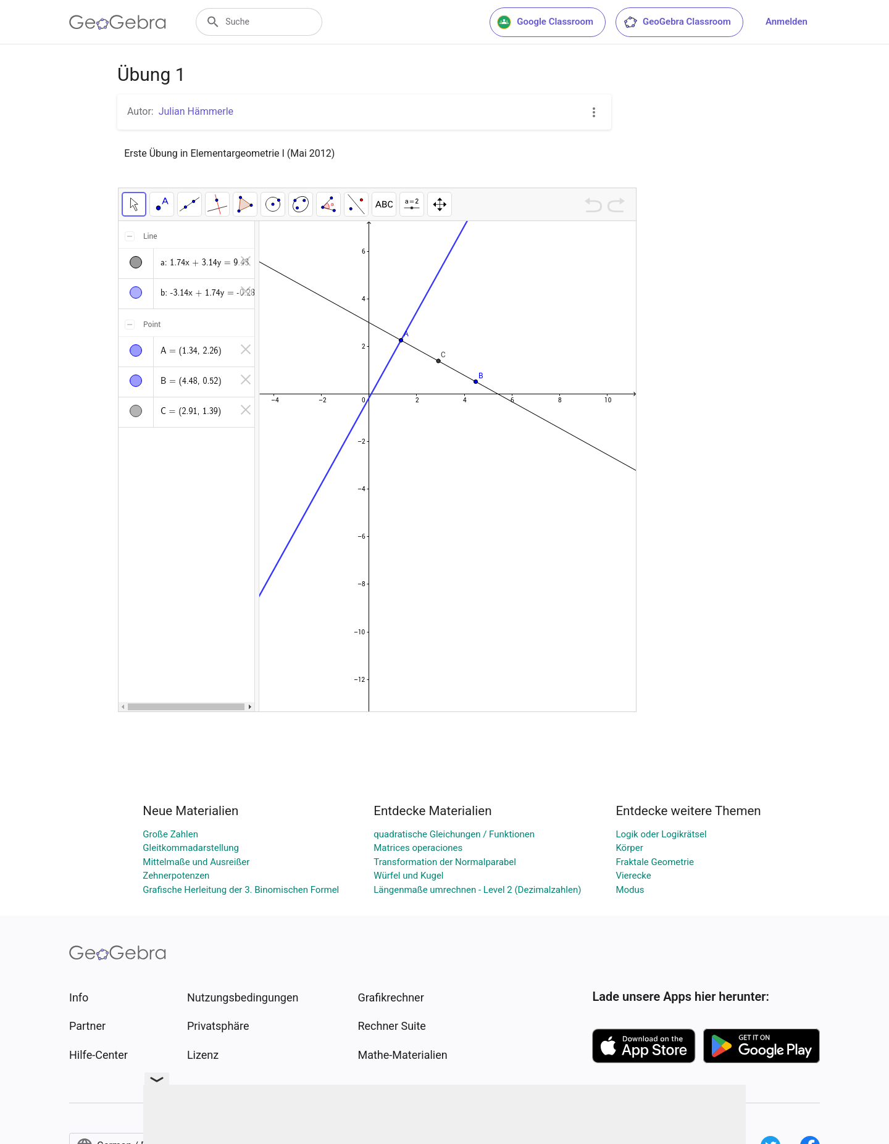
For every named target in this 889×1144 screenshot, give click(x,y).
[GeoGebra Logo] (117, 22)
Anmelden (787, 21)
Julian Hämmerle (196, 111)
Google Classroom (545, 22)
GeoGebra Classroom (677, 22)
